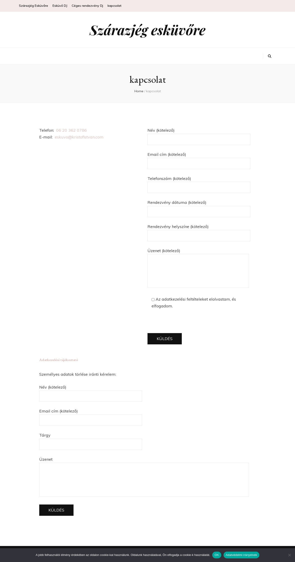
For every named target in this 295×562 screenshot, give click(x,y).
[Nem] (289, 555)
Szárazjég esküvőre (147, 30)
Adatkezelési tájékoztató (58, 359)
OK (216, 555)
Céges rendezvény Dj (87, 6)
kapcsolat (114, 6)
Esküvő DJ (60, 6)
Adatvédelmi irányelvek (241, 555)
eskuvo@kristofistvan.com (79, 137)
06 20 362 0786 (71, 130)
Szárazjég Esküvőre (33, 6)
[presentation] (182, 324)
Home (138, 91)
